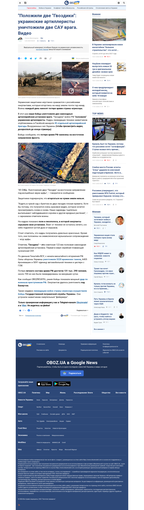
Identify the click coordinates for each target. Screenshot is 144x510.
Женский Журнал (71, 449)
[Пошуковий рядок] (124, 3)
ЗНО (68, 414)
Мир (48, 393)
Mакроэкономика (58, 435)
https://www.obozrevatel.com (92, 460)
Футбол (39, 407)
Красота (54, 449)
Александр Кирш (99, 307)
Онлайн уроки (55, 414)
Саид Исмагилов (99, 243)
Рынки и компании (43, 435)
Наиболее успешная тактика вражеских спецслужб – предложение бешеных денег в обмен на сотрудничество (108, 155)
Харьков (45, 400)
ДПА (63, 414)
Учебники (44, 414)
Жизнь (63, 393)
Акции (62, 421)
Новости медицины (43, 442)
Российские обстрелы (85, 8)
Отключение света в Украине (106, 8)
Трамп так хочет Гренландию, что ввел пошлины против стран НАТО (104, 271)
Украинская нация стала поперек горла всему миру (104, 237)
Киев (38, 400)
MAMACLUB (56, 442)
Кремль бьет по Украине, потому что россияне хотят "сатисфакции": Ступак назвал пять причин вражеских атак (108, 147)
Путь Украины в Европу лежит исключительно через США (104, 301)
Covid (63, 442)
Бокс (61, 407)
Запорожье (53, 400)
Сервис (68, 421)
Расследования (80, 393)
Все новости (121, 393)
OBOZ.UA (117, 464)
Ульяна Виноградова (31, 38)
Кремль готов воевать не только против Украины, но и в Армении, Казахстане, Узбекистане (105, 286)
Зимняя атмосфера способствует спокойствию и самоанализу (103, 101)
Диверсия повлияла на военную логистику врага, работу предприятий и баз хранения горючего (108, 178)
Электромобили (51, 421)
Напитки (48, 428)
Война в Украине (45, 8)
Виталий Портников (100, 225)
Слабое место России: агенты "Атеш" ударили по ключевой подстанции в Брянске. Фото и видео (106, 170)
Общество (106, 393)
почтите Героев (42, 49)
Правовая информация (88, 344)
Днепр (61, 400)
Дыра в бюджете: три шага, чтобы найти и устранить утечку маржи (104, 316)
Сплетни (46, 449)
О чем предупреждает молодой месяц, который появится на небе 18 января (103, 91)
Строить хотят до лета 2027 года (104, 54)
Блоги (90, 393)
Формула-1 (68, 407)
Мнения (96, 211)
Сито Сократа (98, 292)
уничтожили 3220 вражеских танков (62, 259)
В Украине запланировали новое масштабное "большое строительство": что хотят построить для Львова (107, 47)
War (42, 38)
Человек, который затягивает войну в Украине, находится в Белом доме (103, 219)
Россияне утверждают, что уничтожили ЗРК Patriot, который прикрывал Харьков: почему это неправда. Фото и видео (108, 193)
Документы (63, 350)
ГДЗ (38, 414)
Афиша (39, 449)
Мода (61, 449)
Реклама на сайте (43, 350)
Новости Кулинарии (59, 428)
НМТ (73, 414)
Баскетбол (47, 407)
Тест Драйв (40, 421)
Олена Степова (99, 262)
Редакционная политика (33, 315)
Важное (96, 14)
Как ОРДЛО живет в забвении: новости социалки (102, 255)
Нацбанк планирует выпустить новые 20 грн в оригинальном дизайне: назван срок (102, 67)
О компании (41, 344)
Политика (36, 393)
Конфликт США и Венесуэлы (64, 8)
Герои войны (31, 8)
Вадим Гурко (98, 322)
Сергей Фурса (98, 277)
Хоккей (55, 407)
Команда (62, 344)
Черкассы (69, 400)
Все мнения (98, 329)
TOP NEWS (97, 113)
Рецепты (40, 428)
